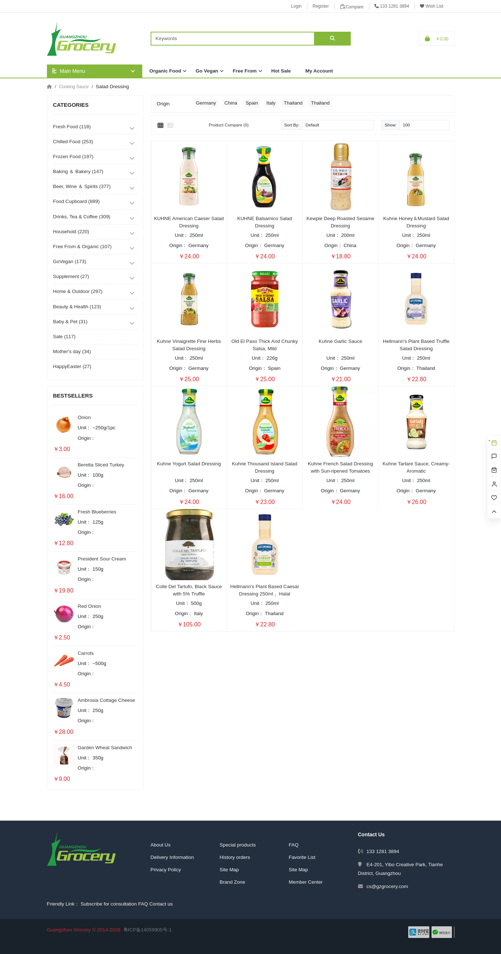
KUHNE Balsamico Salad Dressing (264, 222)
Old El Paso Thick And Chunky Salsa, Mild (264, 345)
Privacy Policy (166, 869)
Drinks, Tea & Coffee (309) (82, 216)
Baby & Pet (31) (70, 321)
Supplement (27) (71, 276)
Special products (238, 845)
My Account (319, 71)
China (230, 103)
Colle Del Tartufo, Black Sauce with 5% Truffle (189, 590)
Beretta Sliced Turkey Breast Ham (101, 465)
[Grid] (160, 126)
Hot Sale (281, 71)
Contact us (160, 904)
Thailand (293, 103)
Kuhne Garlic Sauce (340, 341)
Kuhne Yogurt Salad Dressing (189, 463)
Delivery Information (172, 857)
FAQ (294, 845)
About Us (161, 845)
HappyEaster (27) (72, 366)
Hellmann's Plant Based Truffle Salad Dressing (416, 345)
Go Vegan (207, 71)
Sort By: (291, 124)
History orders (235, 857)
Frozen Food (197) (73, 156)
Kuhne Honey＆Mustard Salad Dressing (416, 222)
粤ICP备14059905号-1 (147, 930)
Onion (84, 417)
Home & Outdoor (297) (78, 291)
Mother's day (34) (72, 351)
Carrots (86, 653)
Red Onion (89, 606)
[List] (170, 126)
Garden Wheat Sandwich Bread (105, 748)
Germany (206, 103)
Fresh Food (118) (72, 126)
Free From (245, 71)
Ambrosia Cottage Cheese (106, 700)
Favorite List (302, 857)
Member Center (306, 882)
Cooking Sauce (73, 86)
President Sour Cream (102, 559)
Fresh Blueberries (97, 512)
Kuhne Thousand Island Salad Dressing (264, 467)
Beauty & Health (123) (77, 306)
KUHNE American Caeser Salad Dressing (189, 222)
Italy (270, 103)
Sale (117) (64, 336)
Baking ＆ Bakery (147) (78, 171)
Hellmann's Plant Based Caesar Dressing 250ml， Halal (264, 590)
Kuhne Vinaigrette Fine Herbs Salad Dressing (189, 345)
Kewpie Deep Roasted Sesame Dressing (340, 222)
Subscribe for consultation (108, 904)
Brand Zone (232, 882)
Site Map (229, 869)
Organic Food (165, 71)
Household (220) (71, 231)
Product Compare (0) (229, 124)
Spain (252, 103)
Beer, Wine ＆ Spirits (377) (82, 186)
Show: (391, 124)
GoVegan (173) (69, 261)
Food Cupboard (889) (76, 201)
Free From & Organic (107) (82, 246)
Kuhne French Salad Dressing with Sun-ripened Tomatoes (340, 467)
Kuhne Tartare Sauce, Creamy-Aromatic (416, 467)
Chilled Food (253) (73, 141)
